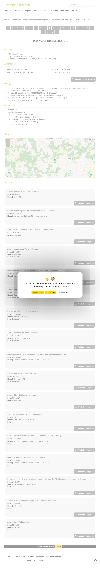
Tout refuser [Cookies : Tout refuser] (50, 292)
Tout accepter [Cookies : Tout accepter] (37, 292)
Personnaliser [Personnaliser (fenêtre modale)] (63, 292)
